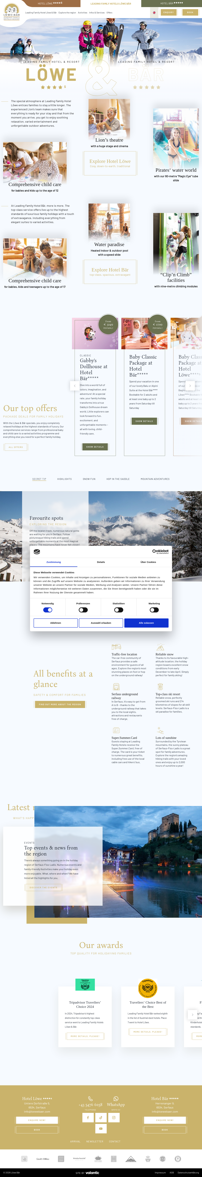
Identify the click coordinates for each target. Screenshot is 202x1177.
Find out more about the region (60, 704)
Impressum (160, 1172)
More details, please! (85, 1036)
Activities (82, 12)
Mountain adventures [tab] (155, 479)
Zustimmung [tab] (54, 562)
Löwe (51, 73)
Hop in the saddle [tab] (118, 479)
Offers (109, 12)
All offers (16, 447)
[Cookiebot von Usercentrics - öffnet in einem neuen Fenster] (155, 551)
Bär (147, 73)
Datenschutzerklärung (188, 1172)
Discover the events (43, 887)
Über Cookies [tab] (148, 562)
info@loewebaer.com (37, 1111)
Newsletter (94, 1141)
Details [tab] (101, 562)
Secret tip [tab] (39, 479)
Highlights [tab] (64, 479)
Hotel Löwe (50, 3)
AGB (172, 1172)
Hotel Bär (171, 3)
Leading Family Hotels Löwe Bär (111, 3)
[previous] (75, 386)
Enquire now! (37, 1120)
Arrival (75, 1141)
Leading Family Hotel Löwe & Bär (41, 12)
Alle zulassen (146, 623)
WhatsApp (116, 1104)
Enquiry (168, 12)
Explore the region (67, 12)
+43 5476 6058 (90, 1104)
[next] (190, 386)
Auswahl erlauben (101, 623)
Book (190, 12)
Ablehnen (55, 623)
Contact (115, 1141)
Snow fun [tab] (89, 479)
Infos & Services (97, 12)
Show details (95, 447)
